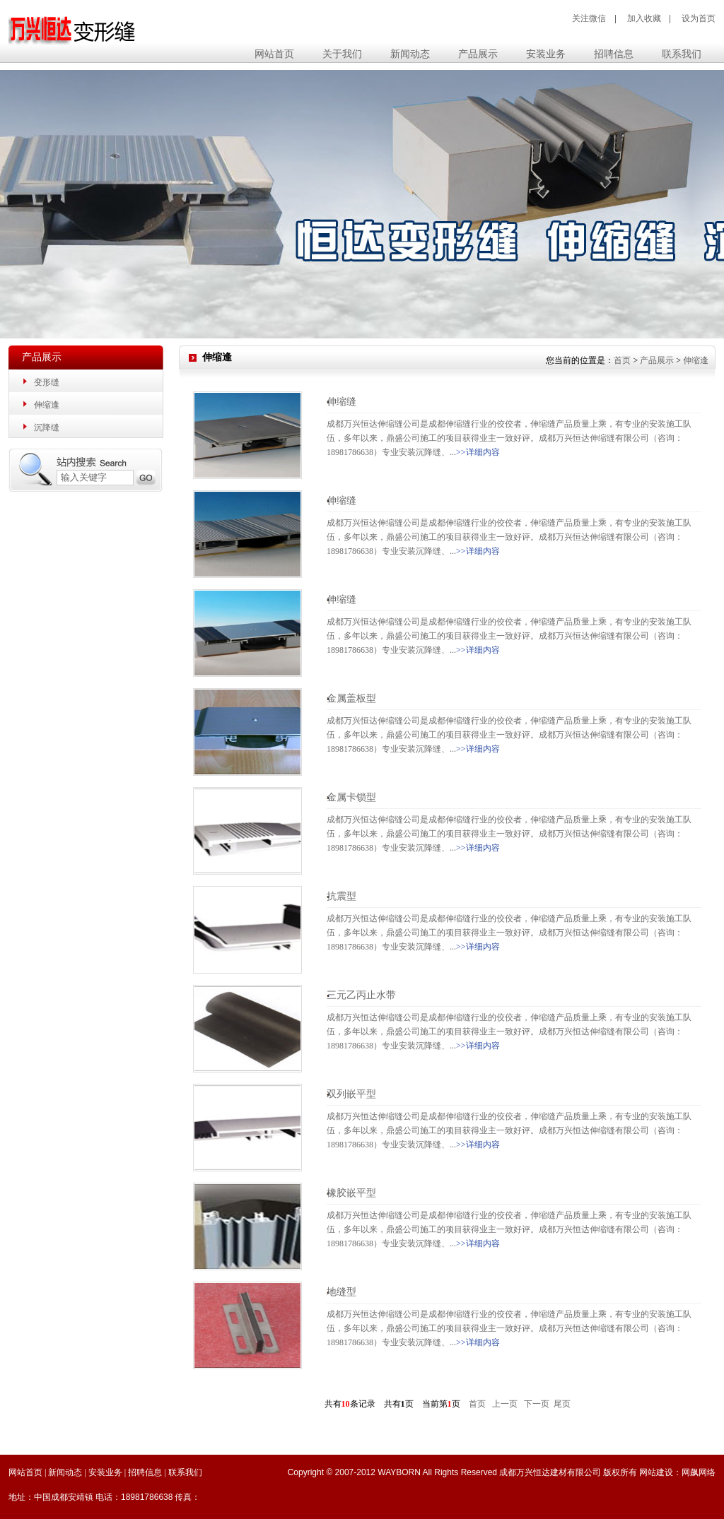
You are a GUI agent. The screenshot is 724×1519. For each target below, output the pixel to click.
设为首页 (699, 18)
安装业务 (105, 1472)
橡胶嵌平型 (351, 1193)
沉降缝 (46, 427)
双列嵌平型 (351, 1094)
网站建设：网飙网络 (677, 1472)
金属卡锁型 (351, 797)
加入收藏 (644, 18)
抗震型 (341, 896)
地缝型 (341, 1292)
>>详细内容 (478, 452)
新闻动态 (65, 1472)
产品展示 (657, 360)
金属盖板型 (351, 698)
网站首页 (274, 54)
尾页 (562, 1404)
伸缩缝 (341, 401)
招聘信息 (145, 1472)
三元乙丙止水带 (361, 995)
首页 (622, 360)
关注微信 (589, 18)
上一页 (505, 1404)
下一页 (536, 1404)
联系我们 (185, 1472)
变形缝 (46, 382)
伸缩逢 (46, 405)
